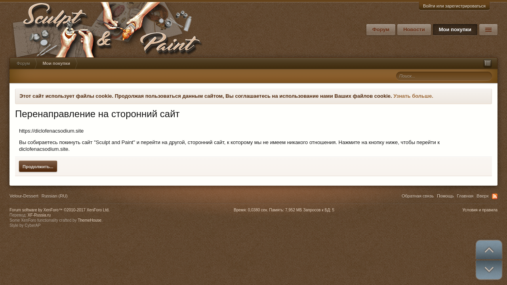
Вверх (483, 196)
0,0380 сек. (258, 210)
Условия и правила (480, 210)
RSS (494, 196)
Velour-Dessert (24, 196)
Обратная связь (418, 196)
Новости (414, 29)
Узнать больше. (413, 96)
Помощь (445, 196)
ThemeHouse (89, 220)
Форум (380, 29)
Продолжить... (38, 166)
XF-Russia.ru (39, 215)
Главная (465, 196)
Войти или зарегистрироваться (454, 6)
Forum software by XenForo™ (60, 210)
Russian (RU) (55, 196)
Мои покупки (455, 29)
